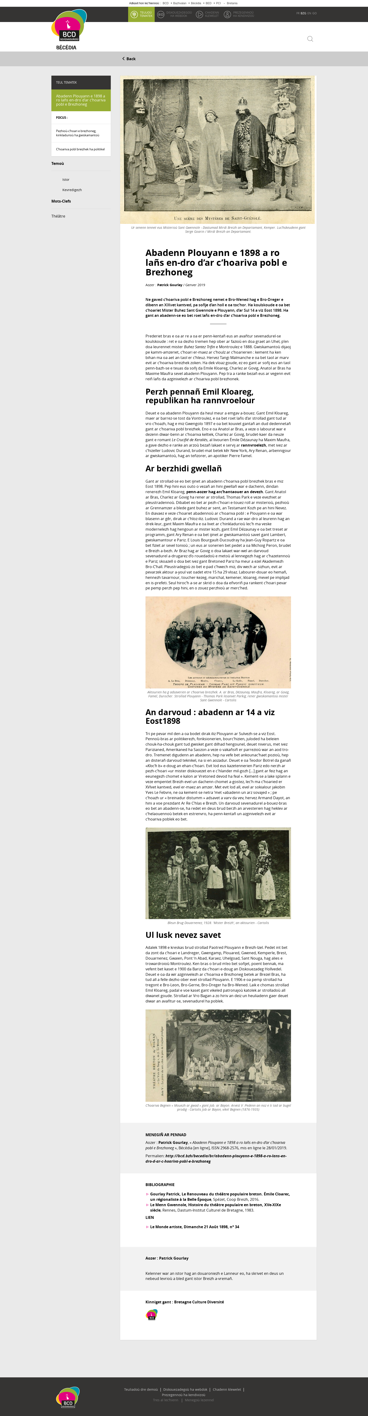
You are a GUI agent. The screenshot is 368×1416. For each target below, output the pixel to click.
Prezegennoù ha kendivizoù (236, 1388)
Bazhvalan (179, 3)
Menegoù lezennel (196, 1394)
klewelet (211, 14)
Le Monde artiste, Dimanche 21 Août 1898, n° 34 (194, 1225)
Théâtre (58, 215)
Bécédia (196, 3)
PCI (218, 3)
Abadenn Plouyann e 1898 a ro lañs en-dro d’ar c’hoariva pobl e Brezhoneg (81, 99)
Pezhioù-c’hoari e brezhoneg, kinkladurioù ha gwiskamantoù (77, 132)
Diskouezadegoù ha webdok (164, 1388)
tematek (145, 14)
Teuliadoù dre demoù (125, 1388)
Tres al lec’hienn (168, 1394)
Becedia (68, 47)
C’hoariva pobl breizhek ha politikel (80, 148)
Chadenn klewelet (200, 1388)
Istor (65, 178)
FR (297, 13)
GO (314, 13)
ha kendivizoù (243, 14)
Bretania (232, 3)
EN (309, 13)
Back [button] (129, 57)
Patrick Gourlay (169, 284)
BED (209, 3)
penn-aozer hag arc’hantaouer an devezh (224, 490)
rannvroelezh (253, 444)
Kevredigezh (72, 189)
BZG (303, 13)
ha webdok (179, 14)
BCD (166, 3)
